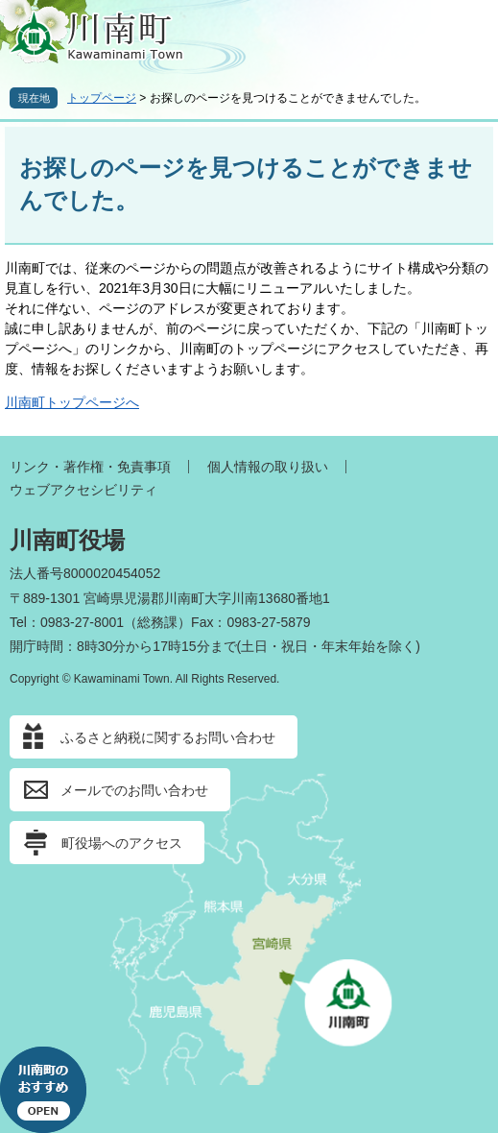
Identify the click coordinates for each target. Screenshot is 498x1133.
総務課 (157, 622)
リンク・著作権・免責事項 (90, 466)
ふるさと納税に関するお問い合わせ (167, 737)
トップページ (101, 98)
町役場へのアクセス (121, 843)
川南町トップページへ (72, 402)
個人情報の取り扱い (267, 466)
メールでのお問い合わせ (134, 790)
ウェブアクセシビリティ (83, 489)
